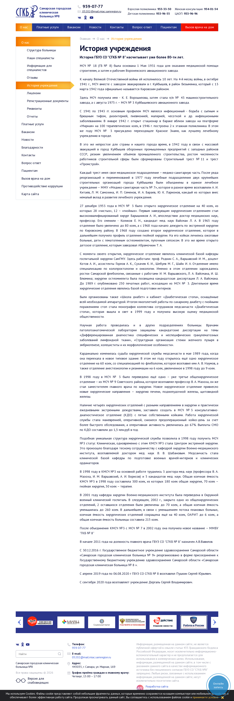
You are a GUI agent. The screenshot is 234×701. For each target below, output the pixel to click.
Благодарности (32, 147)
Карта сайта (30, 194)
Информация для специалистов (39, 68)
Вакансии (73, 27)
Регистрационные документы (47, 101)
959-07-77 (90, 6)
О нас (24, 27)
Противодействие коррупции (42, 186)
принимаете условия (205, 697)
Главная (85, 39)
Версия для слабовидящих (32, 681)
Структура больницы (41, 50)
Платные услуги (47, 27)
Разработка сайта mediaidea (157, 688)
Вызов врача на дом (199, 27)
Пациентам (169, 27)
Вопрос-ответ (142, 27)
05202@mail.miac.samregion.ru (99, 11)
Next (214, 622)
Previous (19, 622)
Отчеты (32, 116)
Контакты (117, 27)
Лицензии (34, 93)
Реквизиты (34, 108)
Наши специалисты (40, 58)
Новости (95, 27)
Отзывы (32, 77)
